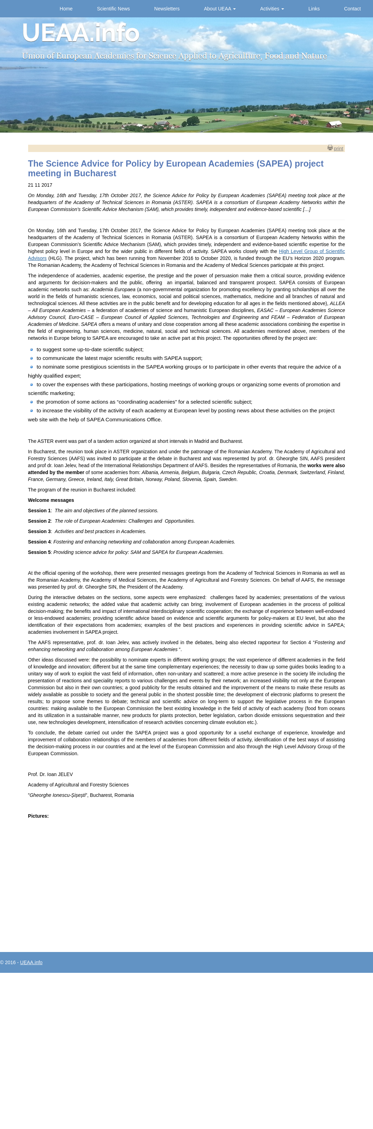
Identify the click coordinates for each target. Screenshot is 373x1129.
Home (66, 8)
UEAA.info (31, 962)
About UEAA (220, 8)
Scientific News (113, 8)
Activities (272, 8)
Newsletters (167, 8)
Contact (352, 8)
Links (314, 8)
